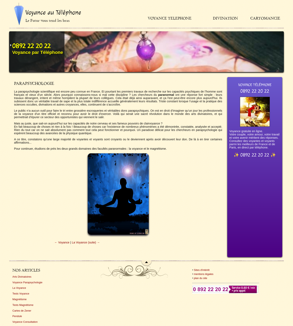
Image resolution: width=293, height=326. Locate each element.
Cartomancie (265, 18)
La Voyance (19, 287)
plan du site (200, 278)
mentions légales (203, 274)
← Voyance (62, 242)
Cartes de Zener (21, 310)
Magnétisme (19, 299)
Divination (225, 18)
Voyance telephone (169, 18)
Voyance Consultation (25, 321)
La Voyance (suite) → (86, 242)
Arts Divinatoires (21, 276)
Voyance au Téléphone (53, 12)
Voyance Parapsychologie (27, 282)
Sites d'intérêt (202, 269)
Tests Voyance (20, 293)
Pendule (17, 316)
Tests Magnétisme (22, 304)
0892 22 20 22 (31, 46)
